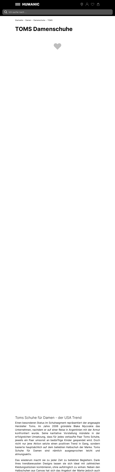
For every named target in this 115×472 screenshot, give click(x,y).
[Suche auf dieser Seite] (57, 12)
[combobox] (57, 12)
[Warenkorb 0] (98, 4)
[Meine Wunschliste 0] (92, 4)
